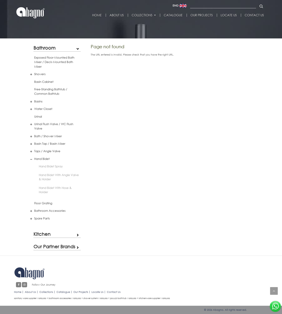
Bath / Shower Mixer (48, 136)
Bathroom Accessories (50, 210)
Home (97, 15)
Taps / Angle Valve (47, 151)
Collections (142, 15)
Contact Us (254, 15)
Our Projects (201, 15)
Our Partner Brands (54, 246)
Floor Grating (43, 203)
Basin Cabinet (43, 81)
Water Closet (43, 108)
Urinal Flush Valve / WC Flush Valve (53, 126)
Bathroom (44, 48)
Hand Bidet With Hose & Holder (55, 190)
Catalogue (173, 15)
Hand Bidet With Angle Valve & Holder (59, 177)
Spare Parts (42, 218)
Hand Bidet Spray (51, 166)
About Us (117, 15)
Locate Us (229, 15)
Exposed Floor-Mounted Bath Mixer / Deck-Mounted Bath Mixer (54, 62)
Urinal (38, 116)
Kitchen (42, 234)
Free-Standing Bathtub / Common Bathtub (50, 91)
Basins (38, 101)
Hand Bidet (42, 158)
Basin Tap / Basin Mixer (49, 143)
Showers (40, 74)
